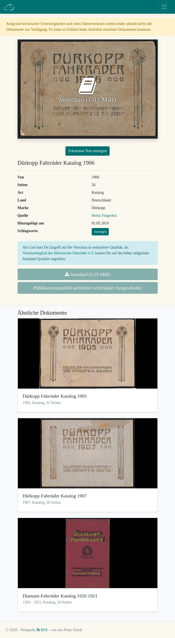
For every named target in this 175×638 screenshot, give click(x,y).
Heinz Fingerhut (104, 215)
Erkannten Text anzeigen (87, 151)
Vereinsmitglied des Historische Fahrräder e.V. (58, 253)
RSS (42, 630)
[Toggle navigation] (164, 7)
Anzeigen (100, 231)
